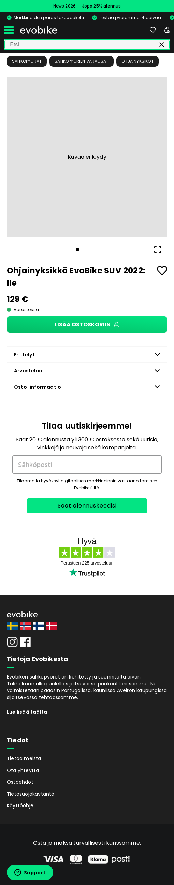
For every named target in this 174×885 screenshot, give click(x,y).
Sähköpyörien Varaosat (81, 61)
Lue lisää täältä (27, 712)
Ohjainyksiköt (137, 61)
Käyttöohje (20, 805)
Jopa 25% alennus (101, 6)
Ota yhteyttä (23, 770)
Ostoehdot (20, 782)
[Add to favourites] (162, 270)
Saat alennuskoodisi (87, 506)
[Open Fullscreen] (157, 249)
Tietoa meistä (24, 758)
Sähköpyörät (27, 61)
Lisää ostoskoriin (87, 324)
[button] (87, 157)
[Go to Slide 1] (77, 249)
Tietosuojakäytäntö (31, 793)
